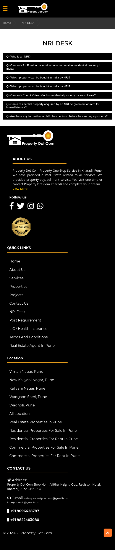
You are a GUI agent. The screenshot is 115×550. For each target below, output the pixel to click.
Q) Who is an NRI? (18, 56)
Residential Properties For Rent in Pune (43, 439)
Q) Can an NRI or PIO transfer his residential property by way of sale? (51, 95)
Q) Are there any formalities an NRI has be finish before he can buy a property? (56, 116)
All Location (19, 414)
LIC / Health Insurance (28, 329)
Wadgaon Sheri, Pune (28, 397)
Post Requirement (25, 320)
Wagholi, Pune (22, 405)
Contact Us (18, 303)
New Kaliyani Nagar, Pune (31, 380)
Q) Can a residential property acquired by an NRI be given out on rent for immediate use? (52, 105)
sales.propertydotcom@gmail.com (46, 498)
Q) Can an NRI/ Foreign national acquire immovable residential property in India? (53, 67)
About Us (17, 270)
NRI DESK (28, 22)
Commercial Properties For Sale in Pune (43, 447)
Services (16, 278)
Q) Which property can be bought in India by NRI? (38, 77)
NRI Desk (17, 312)
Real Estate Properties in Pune (35, 422)
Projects (16, 295)
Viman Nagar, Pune (26, 371)
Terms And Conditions (28, 337)
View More (20, 189)
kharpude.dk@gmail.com (23, 502)
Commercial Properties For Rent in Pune (44, 456)
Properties (18, 287)
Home (7, 22)
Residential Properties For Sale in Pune (43, 430)
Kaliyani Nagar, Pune (27, 388)
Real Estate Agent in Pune (32, 346)
